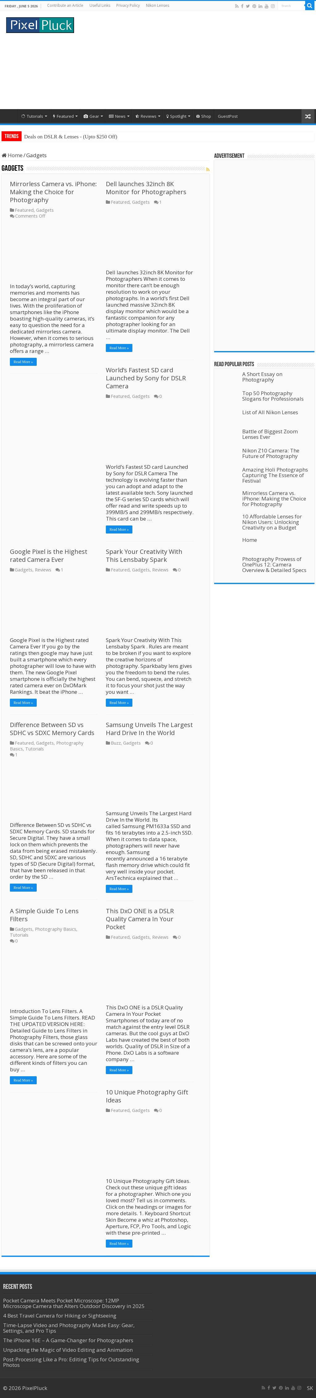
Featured (63, 116)
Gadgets (45, 210)
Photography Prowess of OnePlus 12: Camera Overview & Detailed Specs (274, 564)
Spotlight (176, 116)
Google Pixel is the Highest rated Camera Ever (48, 555)
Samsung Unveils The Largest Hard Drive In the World (149, 729)
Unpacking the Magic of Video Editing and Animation (68, 1349)
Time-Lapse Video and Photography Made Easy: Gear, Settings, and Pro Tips (69, 1328)
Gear (91, 116)
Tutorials (32, 116)
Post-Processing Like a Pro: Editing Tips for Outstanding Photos (71, 1362)
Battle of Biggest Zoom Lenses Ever (270, 434)
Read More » (23, 362)
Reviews (145, 116)
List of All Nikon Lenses (270, 412)
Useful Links (99, 5)
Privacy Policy (128, 5)
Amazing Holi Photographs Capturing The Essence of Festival (275, 475)
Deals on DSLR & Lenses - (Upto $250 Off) (70, 137)
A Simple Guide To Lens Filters (44, 915)
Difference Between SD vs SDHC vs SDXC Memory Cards (52, 729)
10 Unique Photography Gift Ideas (147, 1096)
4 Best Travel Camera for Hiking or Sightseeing (59, 1315)
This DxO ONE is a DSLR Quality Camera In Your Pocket (140, 919)
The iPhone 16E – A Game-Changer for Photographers (69, 1340)
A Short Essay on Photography (262, 376)
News (117, 116)
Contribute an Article (65, 5)
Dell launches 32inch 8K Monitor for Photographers (146, 188)
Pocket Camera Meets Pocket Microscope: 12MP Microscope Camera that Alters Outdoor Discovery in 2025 (74, 1303)
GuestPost (228, 116)
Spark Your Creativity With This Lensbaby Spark (144, 555)
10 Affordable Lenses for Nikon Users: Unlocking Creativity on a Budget (272, 522)
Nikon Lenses (157, 5)
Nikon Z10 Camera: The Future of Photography (270, 453)
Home (10, 115)
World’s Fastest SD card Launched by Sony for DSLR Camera (146, 378)
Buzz (116, 743)
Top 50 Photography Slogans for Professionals (273, 396)
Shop (203, 116)
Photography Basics (55, 929)
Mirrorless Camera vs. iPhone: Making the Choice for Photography (53, 192)
